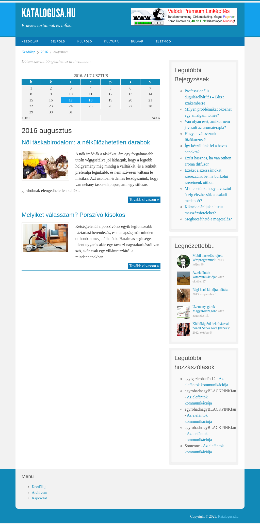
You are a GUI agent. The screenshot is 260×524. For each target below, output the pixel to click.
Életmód (163, 41)
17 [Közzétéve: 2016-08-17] (71, 100)
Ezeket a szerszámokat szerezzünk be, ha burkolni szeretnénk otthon (206, 176)
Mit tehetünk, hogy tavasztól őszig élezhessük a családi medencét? (208, 194)
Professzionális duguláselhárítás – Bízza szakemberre (204, 97)
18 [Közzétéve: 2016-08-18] (90, 100)
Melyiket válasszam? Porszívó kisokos (73, 214)
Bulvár (137, 41)
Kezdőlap (30, 41)
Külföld (84, 41)
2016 (44, 52)
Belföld (58, 41)
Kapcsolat (39, 498)
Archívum (39, 492)
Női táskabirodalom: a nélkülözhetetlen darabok (86, 142)
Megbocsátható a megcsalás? (208, 219)
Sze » (156, 118)
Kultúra (111, 41)
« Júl (25, 118)
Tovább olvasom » (144, 199)
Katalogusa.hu (49, 13)
